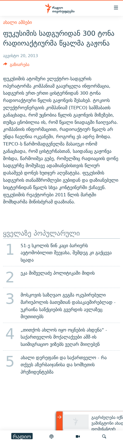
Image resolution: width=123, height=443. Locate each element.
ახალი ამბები (17, 22)
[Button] (16, 66)
